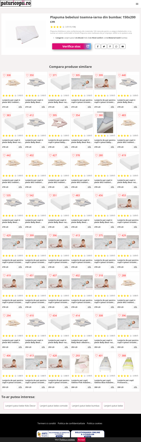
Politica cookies (94, 423)
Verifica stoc (76, 46)
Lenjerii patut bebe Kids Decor (20, 405)
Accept (81, 439)
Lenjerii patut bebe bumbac (85, 405)
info (20, 106)
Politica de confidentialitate (71, 423)
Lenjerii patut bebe (113, 405)
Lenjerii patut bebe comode (54, 405)
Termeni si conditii (46, 423)
